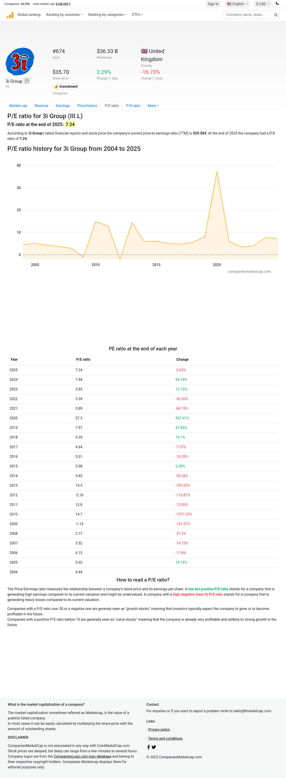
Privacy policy (159, 729)
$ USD (261, 4)
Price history (87, 106)
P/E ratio (112, 106)
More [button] (152, 106)
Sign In (213, 4)
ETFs (136, 15)
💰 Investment (66, 86)
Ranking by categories (106, 15)
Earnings (63, 106)
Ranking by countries (63, 15)
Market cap (18, 106)
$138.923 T (63, 4)
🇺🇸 (236, 4)
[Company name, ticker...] (251, 15)
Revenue (41, 106)
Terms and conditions (165, 738)
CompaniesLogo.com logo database (82, 756)
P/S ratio (133, 106)
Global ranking (28, 15)
